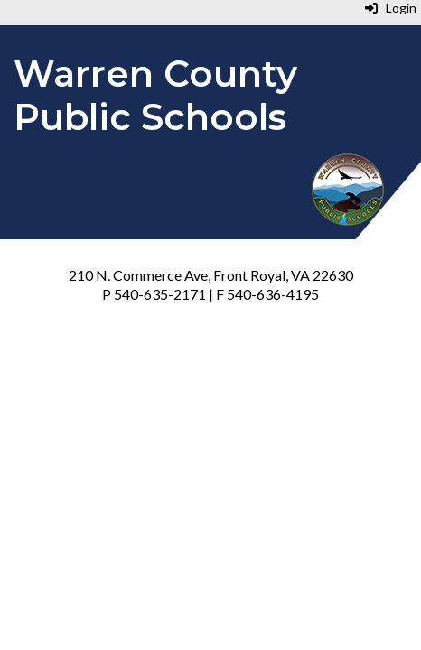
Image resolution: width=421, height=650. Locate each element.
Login (390, 7)
